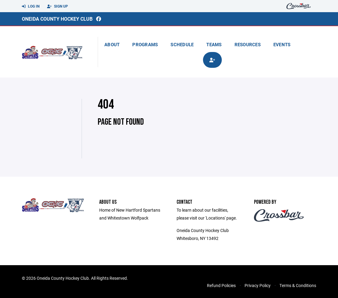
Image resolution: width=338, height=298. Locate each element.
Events (282, 44)
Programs (145, 44)
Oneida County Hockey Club (57, 19)
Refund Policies (221, 285)
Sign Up (57, 6)
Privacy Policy (258, 285)
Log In (30, 6)
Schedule (182, 44)
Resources (248, 44)
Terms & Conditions (297, 285)
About (112, 44)
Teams (213, 44)
